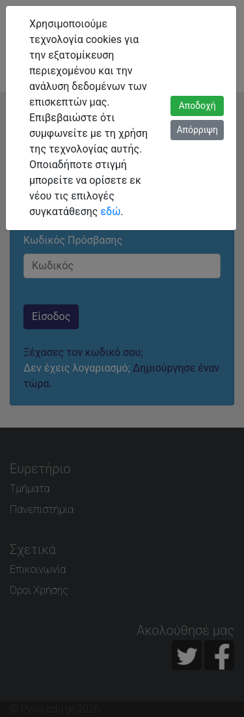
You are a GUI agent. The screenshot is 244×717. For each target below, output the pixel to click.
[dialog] (122, 358)
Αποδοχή (197, 105)
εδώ (110, 211)
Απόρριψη (197, 129)
